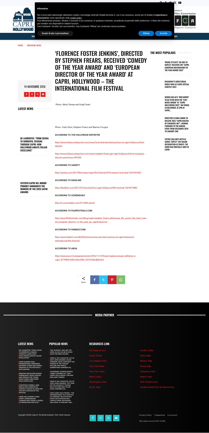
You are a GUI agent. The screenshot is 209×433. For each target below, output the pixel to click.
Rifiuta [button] (146, 33)
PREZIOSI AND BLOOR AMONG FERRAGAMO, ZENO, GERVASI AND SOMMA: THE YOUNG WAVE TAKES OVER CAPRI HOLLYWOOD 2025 (30, 377)
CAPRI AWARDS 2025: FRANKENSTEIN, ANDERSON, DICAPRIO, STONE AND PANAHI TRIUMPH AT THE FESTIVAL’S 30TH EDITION (30, 366)
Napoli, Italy (146, 377)
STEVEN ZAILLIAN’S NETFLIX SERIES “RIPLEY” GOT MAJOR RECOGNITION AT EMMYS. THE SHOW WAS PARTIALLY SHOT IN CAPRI (177, 145)
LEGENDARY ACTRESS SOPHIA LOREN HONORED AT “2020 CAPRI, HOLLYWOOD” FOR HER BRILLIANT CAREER (61, 374)
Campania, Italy (147, 371)
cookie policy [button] (76, 18)
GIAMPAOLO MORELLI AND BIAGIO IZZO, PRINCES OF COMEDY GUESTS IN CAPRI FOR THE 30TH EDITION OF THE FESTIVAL (31, 389)
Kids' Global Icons (149, 382)
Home (20, 45)
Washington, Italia (98, 382)
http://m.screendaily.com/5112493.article (75, 203)
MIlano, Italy (146, 361)
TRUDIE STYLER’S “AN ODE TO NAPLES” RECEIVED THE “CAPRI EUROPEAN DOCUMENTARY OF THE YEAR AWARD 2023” (177, 66)
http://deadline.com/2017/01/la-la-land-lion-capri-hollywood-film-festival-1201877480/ (96, 188)
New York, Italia (97, 371)
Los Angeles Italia (98, 361)
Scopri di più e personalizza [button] (55, 33)
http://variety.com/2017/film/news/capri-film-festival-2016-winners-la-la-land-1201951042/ (98, 173)
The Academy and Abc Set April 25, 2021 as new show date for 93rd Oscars (61, 352)
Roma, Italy (145, 366)
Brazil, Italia (94, 387)
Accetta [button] (163, 33)
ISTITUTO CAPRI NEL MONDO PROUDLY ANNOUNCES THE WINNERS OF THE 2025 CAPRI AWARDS (34, 188)
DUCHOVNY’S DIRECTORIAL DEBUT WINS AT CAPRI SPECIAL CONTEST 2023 (177, 84)
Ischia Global (95, 356)
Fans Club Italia (96, 366)
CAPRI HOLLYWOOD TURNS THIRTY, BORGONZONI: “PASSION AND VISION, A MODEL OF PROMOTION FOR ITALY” (31, 400)
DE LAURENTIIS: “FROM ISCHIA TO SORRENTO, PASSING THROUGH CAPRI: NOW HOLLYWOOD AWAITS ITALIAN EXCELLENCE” (34, 144)
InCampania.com (97, 350)
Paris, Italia (145, 356)
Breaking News (34, 45)
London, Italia (146, 350)
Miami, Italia (95, 377)
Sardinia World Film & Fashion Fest (157, 387)
